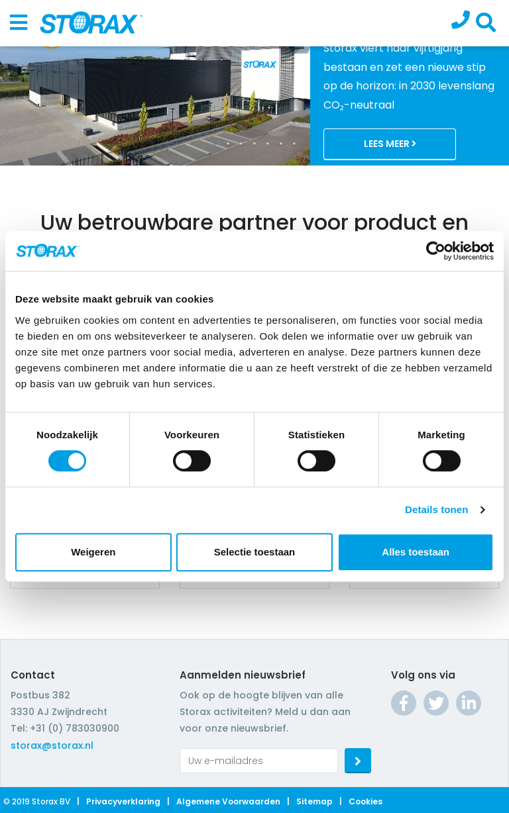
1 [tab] (214, 143)
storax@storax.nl (52, 745)
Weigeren (93, 551)
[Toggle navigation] (18, 23)
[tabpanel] (254, 83)
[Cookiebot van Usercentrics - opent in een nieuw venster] (436, 251)
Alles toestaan (415, 551)
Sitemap (314, 801)
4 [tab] (254, 143)
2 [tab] (228, 143)
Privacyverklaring (123, 801)
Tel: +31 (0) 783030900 (65, 728)
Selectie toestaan (255, 551)
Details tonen (436, 509)
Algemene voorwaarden (228, 801)
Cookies (365, 801)
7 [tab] (294, 143)
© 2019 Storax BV (36, 801)
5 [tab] (267, 143)
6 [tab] (281, 143)
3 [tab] (241, 143)
